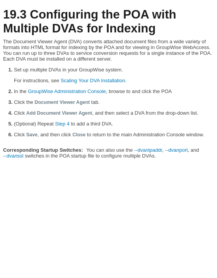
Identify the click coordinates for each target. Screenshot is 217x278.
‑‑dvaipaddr (148, 150)
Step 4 (62, 124)
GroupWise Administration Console (67, 91)
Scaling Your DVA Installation (93, 80)
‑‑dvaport (176, 150)
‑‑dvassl (13, 156)
